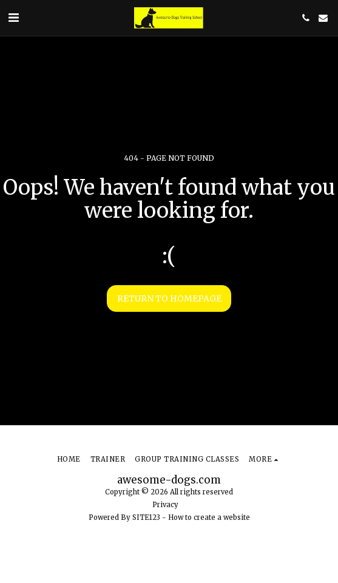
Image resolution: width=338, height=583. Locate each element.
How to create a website (209, 517)
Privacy (165, 504)
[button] (13, 17)
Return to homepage (169, 298)
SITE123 (146, 517)
